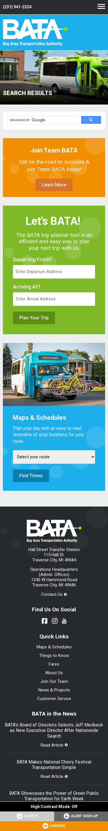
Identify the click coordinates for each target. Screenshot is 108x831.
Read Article (52, 745)
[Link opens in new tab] (81, 816)
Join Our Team (54, 681)
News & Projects (54, 690)
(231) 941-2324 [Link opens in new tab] (17, 7)
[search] (41, 120)
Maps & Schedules (54, 647)
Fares (54, 664)
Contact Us (51, 594)
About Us (54, 672)
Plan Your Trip (34, 317)
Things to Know (54, 655)
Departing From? (32, 259)
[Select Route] (54, 457)
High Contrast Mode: (54, 806)
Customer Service (54, 698)
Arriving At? (26, 286)
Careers (57, 826)
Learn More (54, 185)
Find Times (31, 475)
